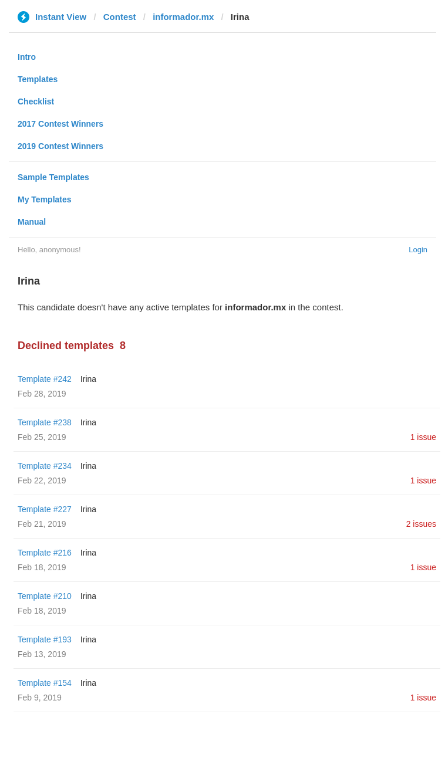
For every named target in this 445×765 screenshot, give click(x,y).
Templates (38, 79)
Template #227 (45, 509)
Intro (27, 57)
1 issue (423, 437)
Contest (119, 17)
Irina (88, 379)
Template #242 (45, 379)
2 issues (421, 524)
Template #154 (45, 683)
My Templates (45, 199)
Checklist (36, 101)
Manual (32, 221)
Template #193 (45, 639)
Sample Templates (53, 177)
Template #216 (45, 552)
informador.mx (183, 17)
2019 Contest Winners (60, 146)
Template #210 (45, 596)
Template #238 (45, 422)
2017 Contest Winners (60, 123)
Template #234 (45, 465)
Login (418, 249)
